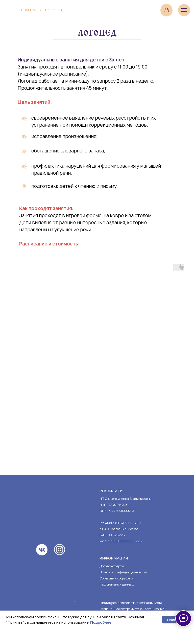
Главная (29, 10)
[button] (166, 10)
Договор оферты (112, 566)
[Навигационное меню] (184, 10)
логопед (54, 10)
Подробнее (100, 622)
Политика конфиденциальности (123, 572)
